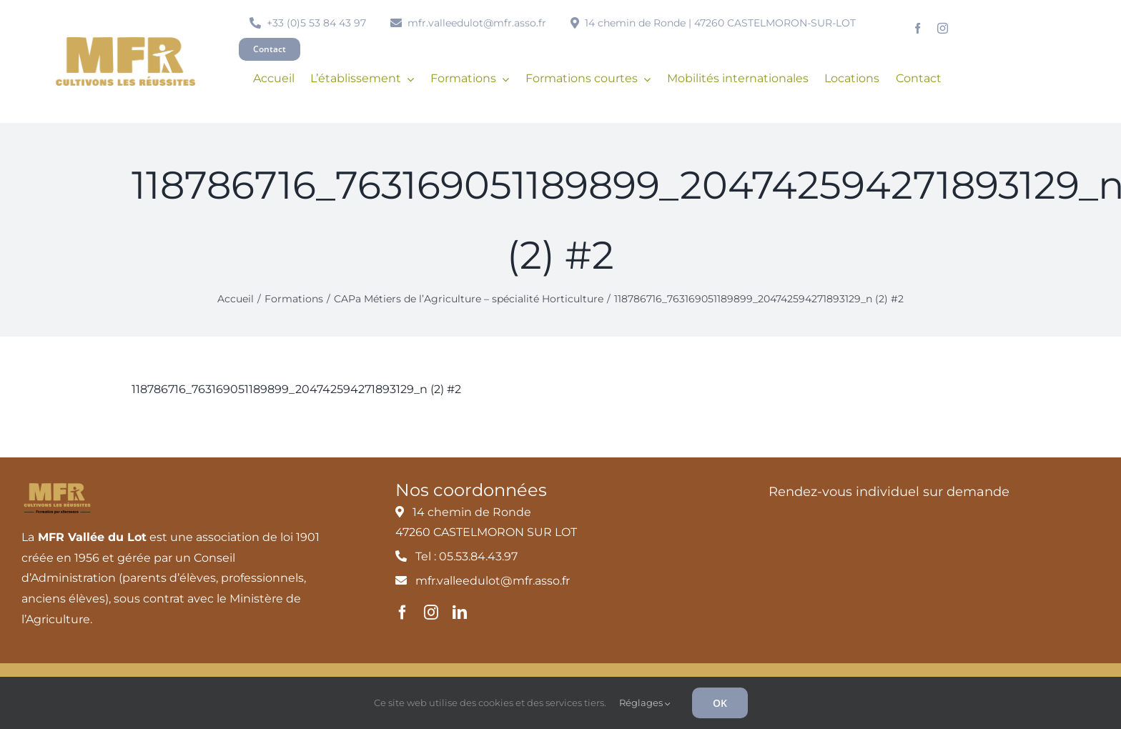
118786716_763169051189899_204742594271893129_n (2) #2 (296, 389)
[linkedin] (460, 612)
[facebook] (917, 28)
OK (720, 703)
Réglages (645, 702)
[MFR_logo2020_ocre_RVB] (125, 42)
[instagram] (942, 28)
